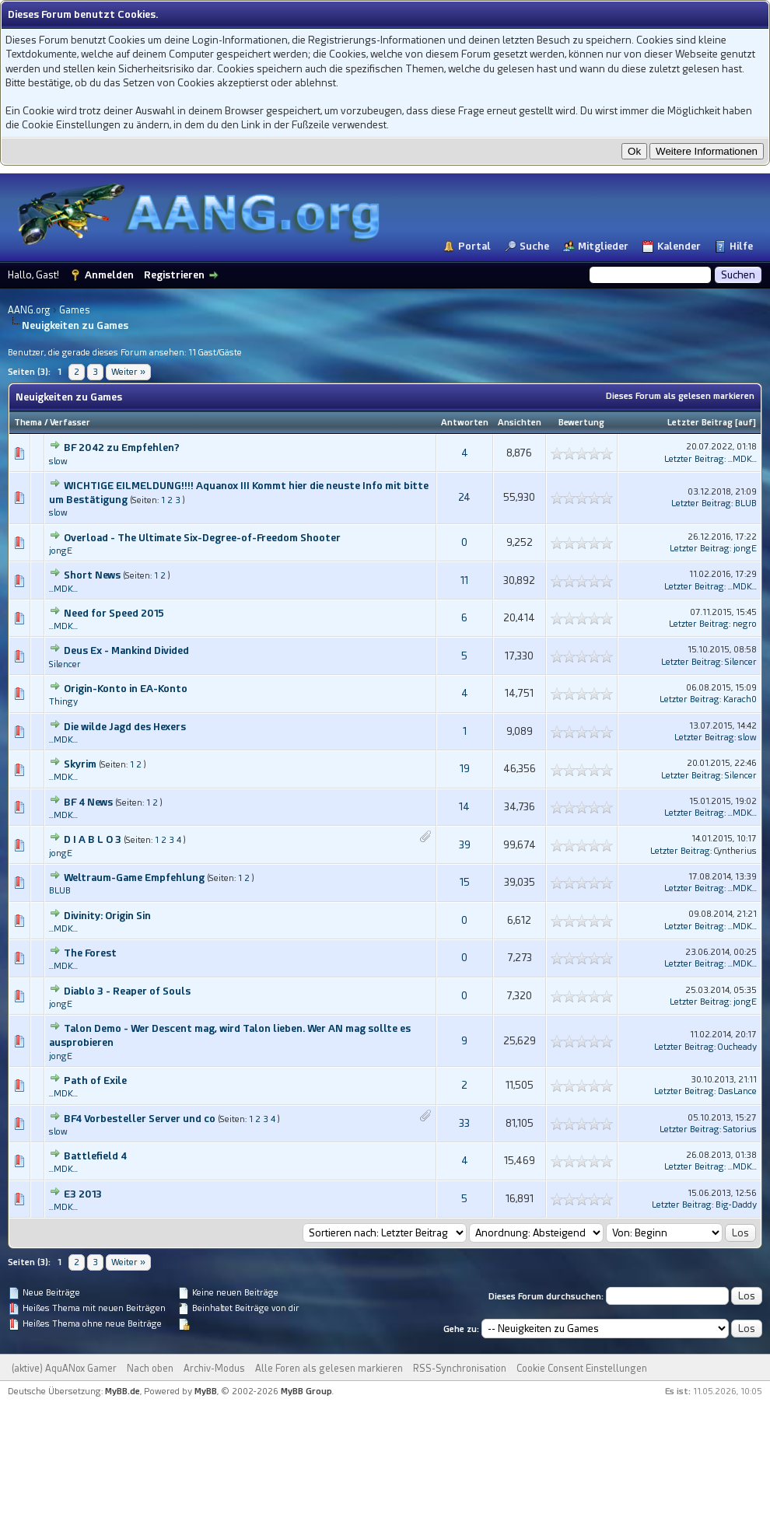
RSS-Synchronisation (459, 1368)
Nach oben (150, 1368)
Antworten (464, 423)
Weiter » (128, 372)
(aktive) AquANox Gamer (64, 1368)
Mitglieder (603, 246)
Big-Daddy (736, 1205)
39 (465, 845)
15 (465, 882)
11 (464, 580)
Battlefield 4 (95, 1156)
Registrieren (174, 275)
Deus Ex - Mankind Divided (126, 650)
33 (464, 1123)
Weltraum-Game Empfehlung (134, 877)
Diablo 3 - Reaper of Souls (127, 991)
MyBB (205, 1391)
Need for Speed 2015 (114, 613)
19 (465, 768)
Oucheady (737, 1047)
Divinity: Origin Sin (107, 915)
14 (464, 807)
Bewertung (581, 423)
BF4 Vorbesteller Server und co (139, 1118)
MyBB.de (122, 1391)
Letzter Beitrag (700, 423)
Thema (28, 423)
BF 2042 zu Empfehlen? (122, 447)
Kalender (679, 246)
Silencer (65, 664)
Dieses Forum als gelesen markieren (680, 396)
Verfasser (70, 423)
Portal (474, 246)
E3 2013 (83, 1194)
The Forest (90, 953)
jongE (60, 551)
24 (464, 497)
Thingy (63, 702)
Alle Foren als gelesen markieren (329, 1368)
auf (745, 423)
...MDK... (742, 459)
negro (745, 624)
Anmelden (109, 275)
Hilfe (741, 246)
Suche (534, 246)
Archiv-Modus (214, 1368)
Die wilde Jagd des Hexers (125, 727)
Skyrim (80, 764)
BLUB (746, 503)
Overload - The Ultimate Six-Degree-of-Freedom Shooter (202, 538)
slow (58, 461)
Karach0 (740, 699)
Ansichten (519, 423)
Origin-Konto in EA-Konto (125, 688)
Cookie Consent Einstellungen (581, 1368)
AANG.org (29, 310)
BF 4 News (88, 802)
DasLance (737, 1091)
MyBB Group (306, 1391)
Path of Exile (95, 1080)
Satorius (740, 1129)
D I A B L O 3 (92, 839)
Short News (92, 575)
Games (74, 310)
